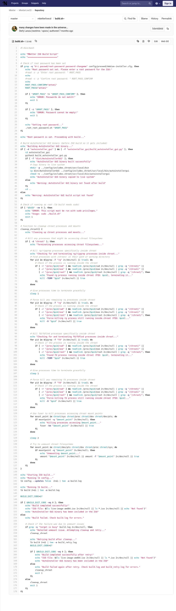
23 (15, 115)
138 (15, 468)
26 (15, 124)
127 (15, 435)
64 (15, 241)
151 (15, 508)
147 (15, 496)
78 (15, 284)
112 (15, 388)
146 (15, 493)
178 (15, 591)
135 (15, 459)
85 (15, 306)
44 (15, 180)
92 (15, 327)
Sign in (167, 3)
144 (15, 487)
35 (15, 152)
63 (15, 238)
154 (15, 517)
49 (15, 195)
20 (15, 106)
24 (15, 118)
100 (15, 352)
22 (15, 112)
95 (15, 336)
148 (15, 499)
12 (15, 81)
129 (15, 441)
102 (15, 358)
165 (15, 551)
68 (15, 253)
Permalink (167, 18)
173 (15, 576)
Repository (41, 10)
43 (15, 177)
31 (15, 140)
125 (15, 428)
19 (15, 103)
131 (15, 447)
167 (15, 557)
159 (15, 533)
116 (15, 401)
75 (15, 275)
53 (15, 207)
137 (15, 465)
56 (15, 216)
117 (15, 404)
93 (15, 330)
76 (15, 278)
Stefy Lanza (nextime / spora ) (36, 31)
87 (15, 312)
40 (15, 167)
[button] (4, 607)
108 (15, 376)
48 (15, 192)
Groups (25, 3)
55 (15, 213)
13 (15, 84)
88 (15, 315)
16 (15, 94)
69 (15, 256)
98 (15, 345)
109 (15, 379)
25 (15, 121)
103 (15, 361)
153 (15, 514)
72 (15, 266)
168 (15, 560)
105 (15, 367)
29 (15, 134)
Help (44, 3)
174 (15, 579)
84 (15, 302)
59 (15, 226)
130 (15, 444)
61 (15, 232)
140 (15, 474)
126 (15, 431)
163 (15, 545)
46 (15, 186)
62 (15, 235)
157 (15, 527)
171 (15, 570)
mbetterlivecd (46, 18)
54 (15, 210)
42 (15, 173)
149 (15, 502)
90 (15, 321)
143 (15, 484)
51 (15, 201)
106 (15, 370)
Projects (15, 3)
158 (15, 530)
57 (15, 220)
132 (15, 450)
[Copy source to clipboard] (138, 41)
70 (15, 259)
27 (15, 127)
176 (15, 585)
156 (15, 524)
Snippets (35, 3)
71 (15, 263)
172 (15, 573)
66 (15, 247)
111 (15, 385)
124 (15, 425)
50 (15, 198)
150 (15, 505)
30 (15, 137)
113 (15, 392)
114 (15, 395)
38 (15, 161)
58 (15, 223)
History (154, 18)
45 (15, 183)
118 (15, 407)
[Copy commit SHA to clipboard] (168, 29)
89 (15, 318)
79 (15, 287)
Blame (144, 18)
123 (15, 422)
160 (15, 536)
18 (15, 100)
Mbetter (14, 10)
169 (15, 564)
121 (15, 416)
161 (15, 539)
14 (15, 87)
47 (15, 189)
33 (15, 146)
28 (15, 130)
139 (15, 471)
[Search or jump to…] (137, 3)
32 (15, 143)
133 (15, 453)
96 (15, 339)
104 (15, 364)
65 (15, 244)
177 (15, 588)
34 (15, 149)
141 (15, 478)
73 (15, 269)
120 (15, 413)
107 (15, 373)
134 (15, 456)
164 (15, 548)
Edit (156, 41)
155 (15, 521)
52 (15, 204)
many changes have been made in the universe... (45, 27)
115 (15, 398)
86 (15, 309)
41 (15, 170)
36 (15, 155)
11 (15, 78)
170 (15, 567)
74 (15, 272)
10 (15, 75)
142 (15, 481)
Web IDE (165, 41)
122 (15, 419)
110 (15, 382)
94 (15, 333)
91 (15, 324)
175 (15, 582)
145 (15, 490)
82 (15, 296)
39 (15, 164)
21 (15, 109)
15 (15, 91)
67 (15, 250)
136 (15, 462)
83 (15, 299)
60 (15, 229)
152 (15, 511)
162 (15, 542)
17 (15, 97)
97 (15, 342)
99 (15, 349)
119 (15, 410)
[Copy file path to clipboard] (38, 41)
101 (15, 355)
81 (15, 293)
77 (15, 281)
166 (15, 554)
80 (15, 290)
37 (15, 158)
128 (15, 438)
